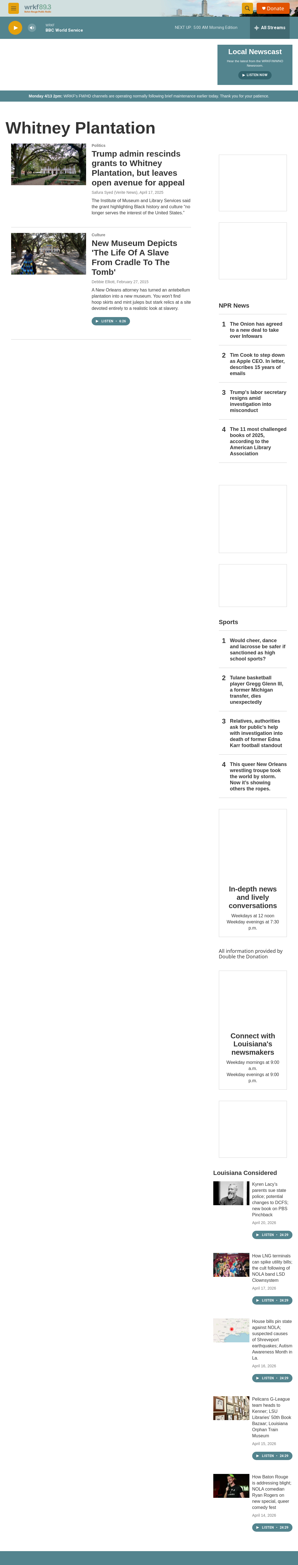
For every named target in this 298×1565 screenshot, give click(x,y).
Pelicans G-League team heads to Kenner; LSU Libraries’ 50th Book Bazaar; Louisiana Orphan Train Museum (271, 1417)
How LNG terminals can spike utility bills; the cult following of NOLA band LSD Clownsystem (272, 1268)
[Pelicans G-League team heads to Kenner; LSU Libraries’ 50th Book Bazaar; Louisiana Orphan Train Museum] (231, 1408)
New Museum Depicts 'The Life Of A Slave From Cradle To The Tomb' (134, 257)
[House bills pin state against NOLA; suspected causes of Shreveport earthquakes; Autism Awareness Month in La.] (231, 1330)
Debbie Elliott (103, 282)
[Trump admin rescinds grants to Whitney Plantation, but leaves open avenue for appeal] (48, 164)
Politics (99, 145)
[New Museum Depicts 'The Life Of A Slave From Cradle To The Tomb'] (48, 254)
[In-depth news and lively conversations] (253, 843)
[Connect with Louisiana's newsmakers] (253, 997)
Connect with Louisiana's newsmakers (253, 1044)
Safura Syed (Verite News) (114, 192)
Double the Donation (243, 956)
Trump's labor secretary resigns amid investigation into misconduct (258, 401)
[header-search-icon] (247, 8)
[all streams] (270, 28)
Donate (275, 8)
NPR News (234, 305)
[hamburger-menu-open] (13, 8)
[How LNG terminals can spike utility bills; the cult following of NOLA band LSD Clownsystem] (231, 1265)
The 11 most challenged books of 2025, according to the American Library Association (258, 441)
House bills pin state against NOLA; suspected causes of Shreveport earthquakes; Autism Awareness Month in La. (272, 1339)
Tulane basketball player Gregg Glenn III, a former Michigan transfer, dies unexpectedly (256, 690)
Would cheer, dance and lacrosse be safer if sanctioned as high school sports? (258, 650)
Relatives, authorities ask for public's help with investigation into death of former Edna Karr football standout (256, 733)
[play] (15, 28)
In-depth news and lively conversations (253, 897)
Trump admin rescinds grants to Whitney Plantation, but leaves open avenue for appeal (138, 168)
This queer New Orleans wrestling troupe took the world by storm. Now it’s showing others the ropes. (258, 777)
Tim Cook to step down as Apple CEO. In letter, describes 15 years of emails (257, 364)
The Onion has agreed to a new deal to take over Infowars (256, 330)
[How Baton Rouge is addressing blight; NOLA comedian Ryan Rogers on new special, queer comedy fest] (231, 1486)
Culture (98, 235)
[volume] (32, 28)
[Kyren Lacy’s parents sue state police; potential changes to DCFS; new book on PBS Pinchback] (231, 1193)
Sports (228, 622)
